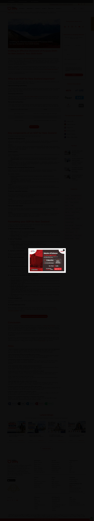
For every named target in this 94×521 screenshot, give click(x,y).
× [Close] (63, 250)
